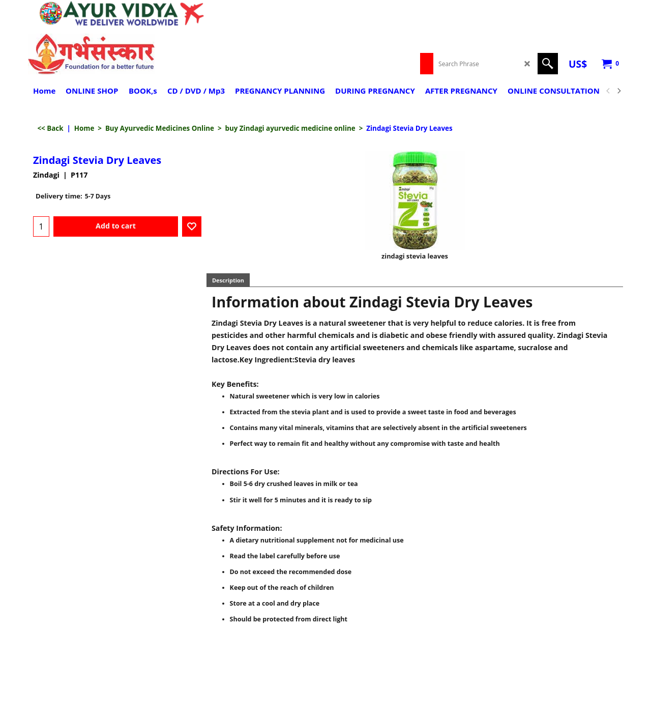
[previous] (608, 91)
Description (228, 280)
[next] (618, 91)
